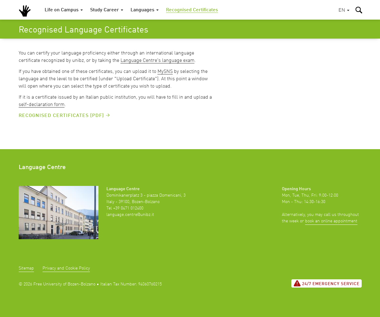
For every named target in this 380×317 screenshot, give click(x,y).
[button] (343, 10)
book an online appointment (331, 221)
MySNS (165, 71)
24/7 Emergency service (326, 283)
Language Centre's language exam (157, 60)
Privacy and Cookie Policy (66, 268)
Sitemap (26, 268)
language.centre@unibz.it (130, 215)
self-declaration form (42, 104)
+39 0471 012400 (128, 208)
